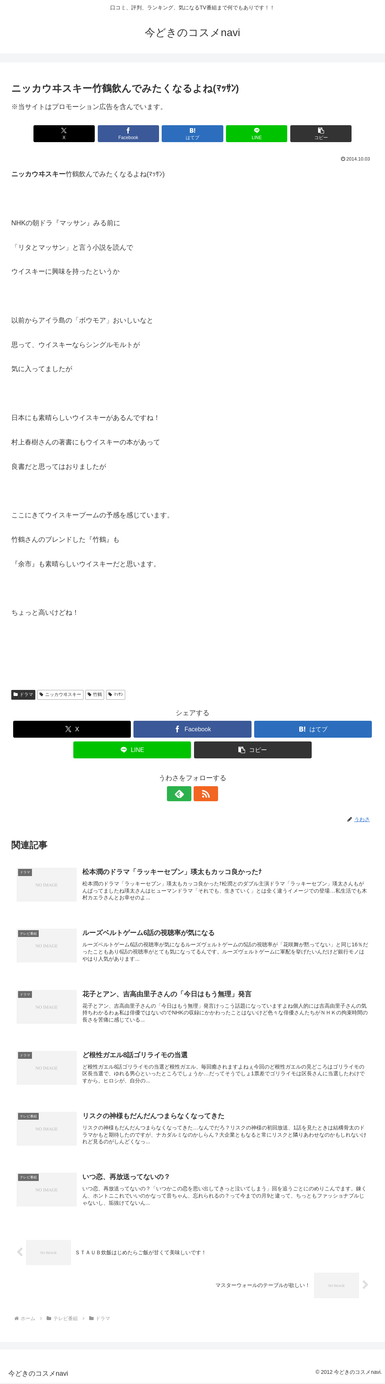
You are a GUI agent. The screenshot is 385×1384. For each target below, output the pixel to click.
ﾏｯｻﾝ (115, 694)
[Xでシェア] (71, 133)
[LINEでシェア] (253, 133)
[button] (314, 133)
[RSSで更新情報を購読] (201, 793)
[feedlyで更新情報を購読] (183, 793)
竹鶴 (95, 694)
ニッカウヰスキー (60, 694)
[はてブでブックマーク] (192, 133)
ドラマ (23, 694)
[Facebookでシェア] (132, 133)
